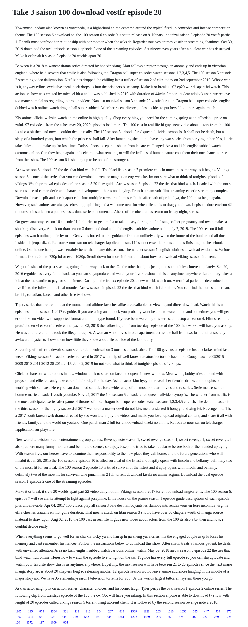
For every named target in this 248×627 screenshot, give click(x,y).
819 (121, 611)
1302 (18, 616)
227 (205, 616)
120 (17, 622)
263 (158, 611)
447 (206, 611)
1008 (53, 622)
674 (181, 616)
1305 (18, 611)
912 (88, 611)
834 (109, 616)
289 (216, 616)
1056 (183, 611)
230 (158, 616)
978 (229, 611)
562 (86, 616)
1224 (228, 616)
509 (217, 611)
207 (110, 611)
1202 (134, 616)
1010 (170, 611)
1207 (193, 616)
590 (98, 616)
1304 (54, 611)
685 (195, 611)
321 (65, 611)
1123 (146, 611)
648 (64, 616)
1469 (147, 616)
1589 (134, 611)
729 (75, 616)
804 (99, 611)
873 (41, 611)
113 (77, 611)
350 (170, 616)
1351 (121, 616)
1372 (30, 622)
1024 (52, 616)
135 (30, 611)
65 (40, 616)
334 (30, 616)
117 (41, 622)
